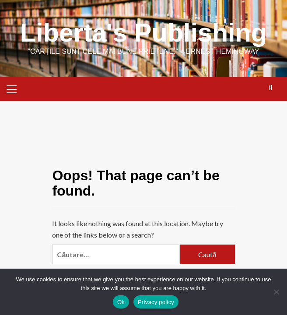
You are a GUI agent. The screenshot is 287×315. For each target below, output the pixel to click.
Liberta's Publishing (144, 32)
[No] (276, 291)
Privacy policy (156, 302)
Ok (121, 302)
